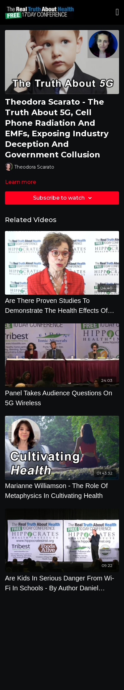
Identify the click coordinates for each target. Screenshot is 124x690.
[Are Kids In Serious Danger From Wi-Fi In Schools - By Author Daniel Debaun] (62, 583)
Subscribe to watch (63, 198)
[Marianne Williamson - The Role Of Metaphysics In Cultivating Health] (62, 491)
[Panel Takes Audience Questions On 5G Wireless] (62, 398)
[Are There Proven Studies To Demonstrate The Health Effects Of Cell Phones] (62, 305)
